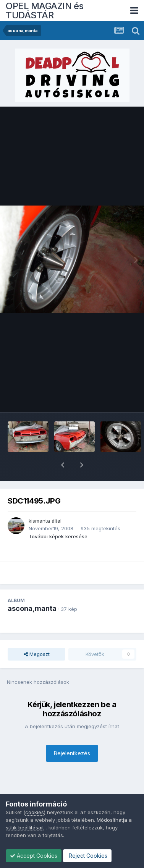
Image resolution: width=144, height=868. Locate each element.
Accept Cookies (33, 855)
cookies (34, 812)
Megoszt (37, 634)
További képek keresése (58, 516)
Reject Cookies (87, 855)
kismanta (39, 501)
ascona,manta (32, 589)
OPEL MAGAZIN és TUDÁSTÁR (45, 10)
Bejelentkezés (72, 733)
